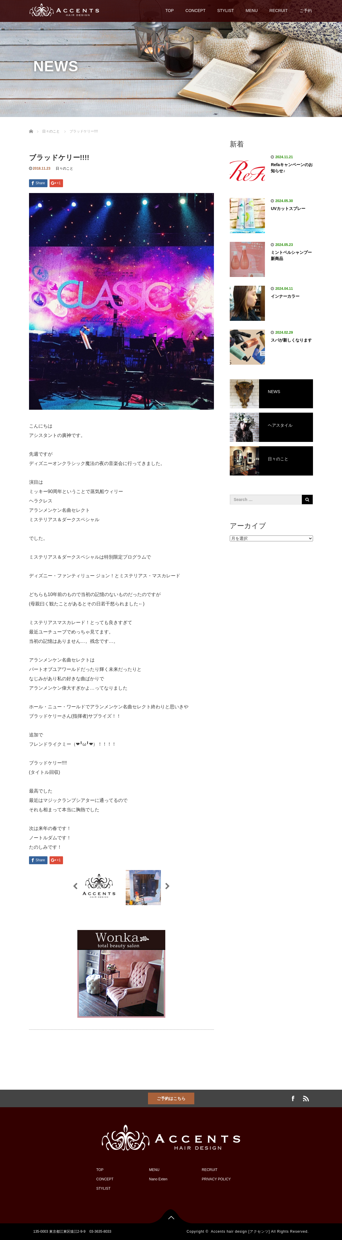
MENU (252, 10)
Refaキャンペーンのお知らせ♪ (291, 167)
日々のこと (64, 168)
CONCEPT (195, 10)
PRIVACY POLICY (216, 1179)
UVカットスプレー (288, 208)
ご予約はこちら (171, 1098)
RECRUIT (278, 10)
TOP (169, 10)
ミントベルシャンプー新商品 (291, 255)
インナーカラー (285, 296)
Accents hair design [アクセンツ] (240, 1231)
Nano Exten (158, 1179)
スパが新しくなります (291, 340)
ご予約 (306, 10)
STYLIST (225, 10)
